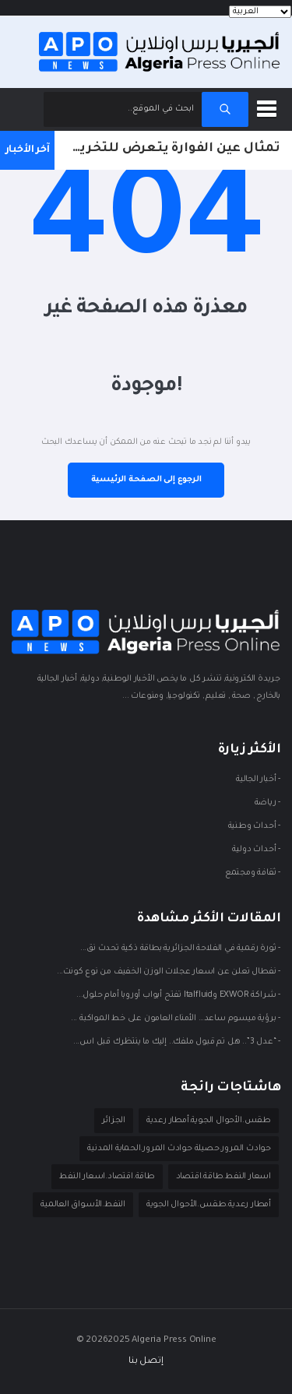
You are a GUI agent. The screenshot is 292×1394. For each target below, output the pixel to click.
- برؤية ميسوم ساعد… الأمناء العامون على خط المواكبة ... (175, 1019)
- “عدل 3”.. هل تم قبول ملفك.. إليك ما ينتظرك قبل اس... (176, 1042)
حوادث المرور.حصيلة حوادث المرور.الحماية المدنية (179, 1148)
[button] (269, 106)
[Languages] (260, 11)
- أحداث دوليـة (256, 850)
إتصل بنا (145, 1362)
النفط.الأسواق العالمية (82, 1204)
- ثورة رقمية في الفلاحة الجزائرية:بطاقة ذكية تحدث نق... (180, 949)
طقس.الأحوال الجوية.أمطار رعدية (208, 1120)
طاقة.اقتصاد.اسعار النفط (106, 1176)
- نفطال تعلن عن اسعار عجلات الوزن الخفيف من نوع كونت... (168, 972)
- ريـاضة (267, 803)
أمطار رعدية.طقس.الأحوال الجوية (208, 1204)
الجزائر (113, 1120)
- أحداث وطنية (254, 827)
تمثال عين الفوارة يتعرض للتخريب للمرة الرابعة (167, 149)
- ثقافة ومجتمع (252, 873)
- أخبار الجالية (258, 780)
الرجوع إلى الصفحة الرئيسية (146, 479)
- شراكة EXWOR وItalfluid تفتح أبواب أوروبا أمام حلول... (178, 996)
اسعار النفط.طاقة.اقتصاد (223, 1176)
